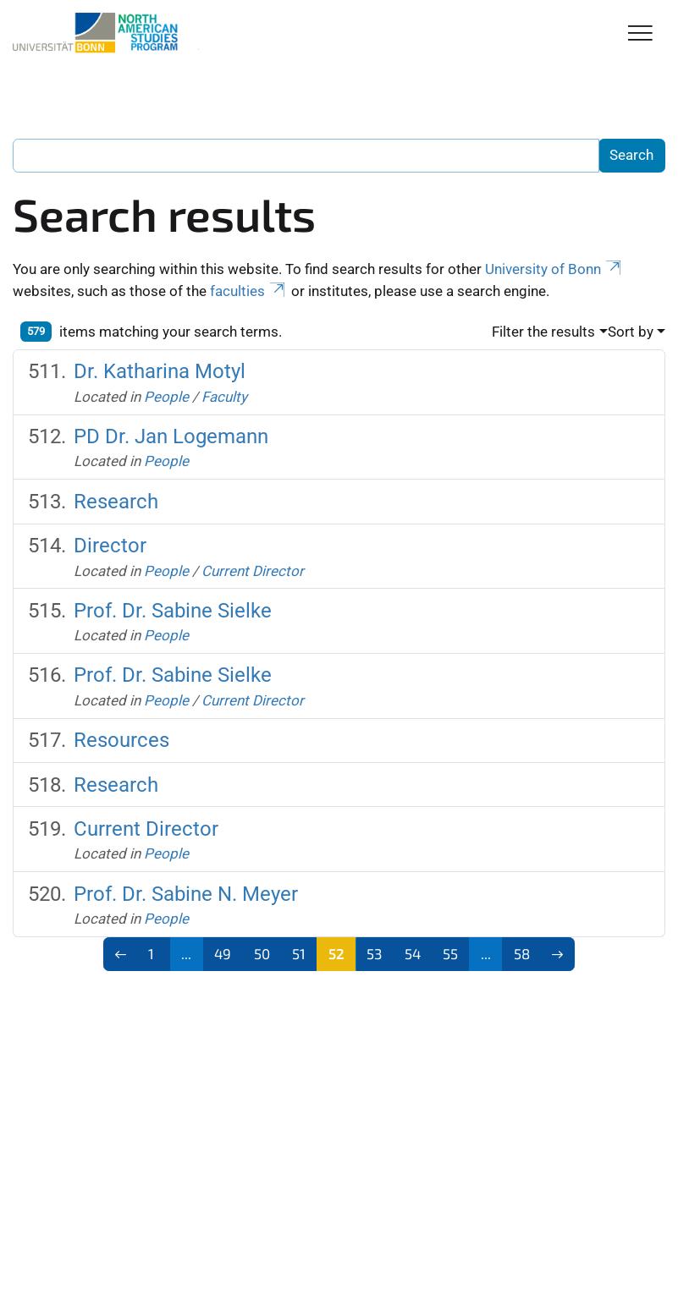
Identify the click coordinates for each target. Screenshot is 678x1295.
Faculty (224, 396)
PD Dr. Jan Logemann (171, 436)
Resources (121, 740)
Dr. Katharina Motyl (159, 371)
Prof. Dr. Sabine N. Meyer (186, 894)
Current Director (252, 570)
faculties (249, 291)
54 (413, 953)
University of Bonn (554, 269)
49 (222, 953)
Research (116, 501)
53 (374, 953)
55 (450, 953)
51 (299, 953)
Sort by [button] (630, 331)
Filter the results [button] (543, 331)
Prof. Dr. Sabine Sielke (173, 611)
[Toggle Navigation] (640, 34)
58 (522, 953)
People (166, 396)
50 (262, 953)
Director (110, 545)
